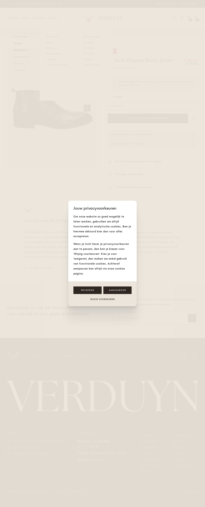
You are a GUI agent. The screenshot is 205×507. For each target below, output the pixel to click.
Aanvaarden (117, 290)
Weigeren (87, 290)
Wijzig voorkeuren (102, 299)
